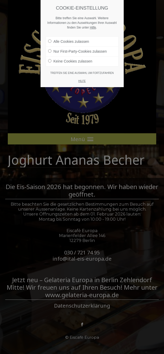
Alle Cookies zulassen (68, 41)
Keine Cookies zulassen (70, 61)
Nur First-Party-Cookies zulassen (77, 51)
